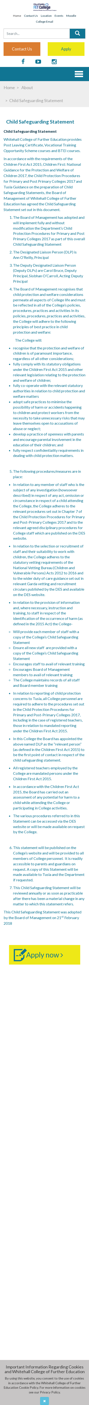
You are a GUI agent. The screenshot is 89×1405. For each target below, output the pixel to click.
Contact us (22, 48)
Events (59, 15)
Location (46, 15)
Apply (66, 48)
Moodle (71, 15)
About (27, 87)
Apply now (44, 954)
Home (17, 15)
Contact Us (31, 15)
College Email (44, 21)
